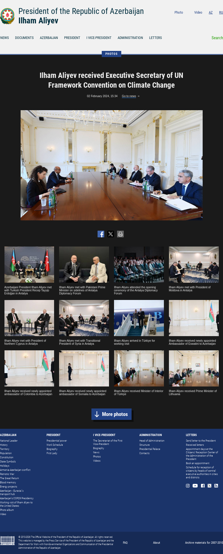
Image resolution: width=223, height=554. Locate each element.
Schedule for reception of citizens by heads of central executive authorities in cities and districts (202, 472)
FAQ (125, 543)
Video (198, 12)
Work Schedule (55, 444)
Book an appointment (197, 463)
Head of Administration (151, 440)
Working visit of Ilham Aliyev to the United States (16, 504)
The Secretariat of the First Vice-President (107, 442)
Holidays (4, 465)
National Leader (9, 440)
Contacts (144, 453)
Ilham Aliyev (38, 20)
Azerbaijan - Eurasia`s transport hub (11, 492)
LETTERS (155, 38)
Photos (97, 456)
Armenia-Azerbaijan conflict (15, 469)
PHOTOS (111, 54)
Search (217, 37)
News (96, 452)
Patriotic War (7, 474)
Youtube (198, 20)
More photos (115, 414)
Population (6, 453)
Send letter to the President (201, 440)
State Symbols (8, 461)
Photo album (7, 509)
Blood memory (8, 482)
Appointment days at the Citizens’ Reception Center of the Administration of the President (202, 454)
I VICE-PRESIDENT (99, 38)
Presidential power (57, 440)
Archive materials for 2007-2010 (204, 543)
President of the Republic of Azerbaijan (81, 11)
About (156, 543)
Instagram (190, 20)
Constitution (6, 457)
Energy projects (8, 486)
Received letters (195, 444)
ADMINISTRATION (130, 38)
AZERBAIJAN (49, 38)
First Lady (52, 453)
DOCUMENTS (24, 38)
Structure (144, 444)
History (4, 444)
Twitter (214, 20)
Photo (178, 12)
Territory (4, 448)
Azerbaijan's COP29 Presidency (16, 498)
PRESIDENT (72, 38)
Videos (96, 460)
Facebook (207, 20)
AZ (211, 12)
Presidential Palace (149, 448)
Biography (52, 448)
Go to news (129, 96)
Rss (221, 20)
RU (221, 12)
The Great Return (9, 478)
